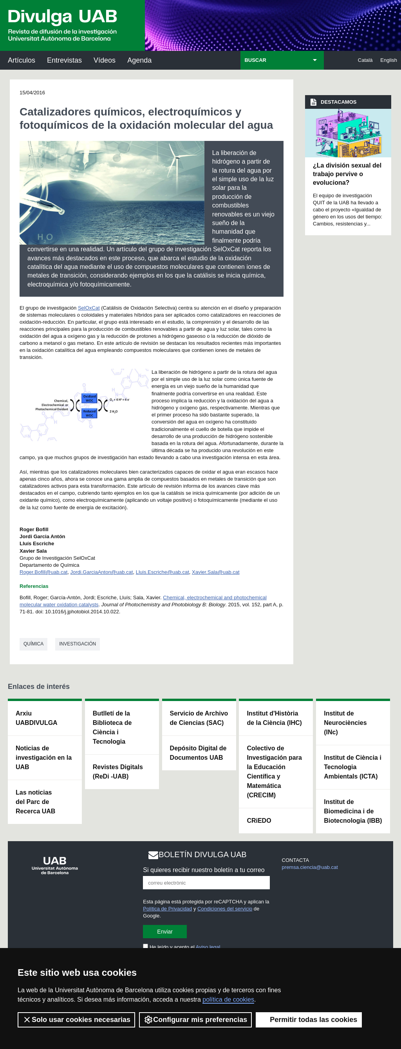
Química (33, 644)
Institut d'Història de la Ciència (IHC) (274, 718)
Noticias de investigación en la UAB (44, 757)
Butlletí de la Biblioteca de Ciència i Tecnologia (112, 727)
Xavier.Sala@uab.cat (216, 572)
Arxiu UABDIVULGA (37, 718)
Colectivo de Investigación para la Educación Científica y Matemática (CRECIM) (274, 771)
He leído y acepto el (181, 947)
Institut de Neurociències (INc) (345, 722)
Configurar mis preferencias (195, 1019)
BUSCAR (255, 60)
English (388, 60)
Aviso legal (208, 947)
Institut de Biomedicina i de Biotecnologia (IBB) (353, 811)
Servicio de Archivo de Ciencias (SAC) (199, 718)
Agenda (139, 60)
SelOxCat (89, 308)
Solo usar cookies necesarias (76, 1019)
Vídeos (105, 60)
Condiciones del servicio (224, 909)
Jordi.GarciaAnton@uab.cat (101, 572)
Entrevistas (64, 60)
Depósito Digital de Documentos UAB (198, 753)
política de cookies (228, 999)
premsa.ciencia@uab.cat (310, 867)
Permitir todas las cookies (308, 1019)
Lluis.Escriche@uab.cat (162, 572)
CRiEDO (259, 820)
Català (365, 60)
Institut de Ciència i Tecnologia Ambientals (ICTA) (352, 767)
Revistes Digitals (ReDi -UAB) (118, 772)
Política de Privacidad (167, 909)
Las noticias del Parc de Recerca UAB (35, 802)
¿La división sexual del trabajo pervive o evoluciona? (347, 174)
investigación (77, 644)
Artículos (21, 60)
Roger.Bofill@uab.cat (43, 572)
